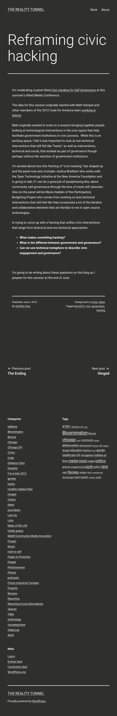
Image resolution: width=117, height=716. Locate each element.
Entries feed (15, 661)
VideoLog (13, 629)
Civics (94, 302)
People (12, 562)
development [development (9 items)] (85, 445)
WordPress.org (17, 672)
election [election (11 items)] (87, 450)
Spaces (12, 609)
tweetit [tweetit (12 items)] (84, 477)
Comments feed (17, 666)
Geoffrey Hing (22, 306)
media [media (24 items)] (73, 461)
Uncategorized (16, 624)
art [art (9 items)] (81, 427)
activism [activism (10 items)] (75, 426)
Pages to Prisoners (19, 556)
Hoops (12, 499)
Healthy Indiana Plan (20, 489)
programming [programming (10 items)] (78, 467)
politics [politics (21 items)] (100, 461)
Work (93, 10)
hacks (11, 484)
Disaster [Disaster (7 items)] (95, 446)
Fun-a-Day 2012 (17, 473)
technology (14, 619)
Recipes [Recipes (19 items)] (73, 472)
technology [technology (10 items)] (67, 477)
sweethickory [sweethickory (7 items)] (98, 472)
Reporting (14, 598)
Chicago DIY (15, 447)
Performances (16, 567)
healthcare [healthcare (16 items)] (69, 455)
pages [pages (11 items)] (91, 461)
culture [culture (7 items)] (96, 440)
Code (11, 457)
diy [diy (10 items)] (100, 445)
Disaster (13, 468)
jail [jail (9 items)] (105, 455)
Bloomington (15, 431)
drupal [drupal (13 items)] (66, 450)
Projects (13, 588)
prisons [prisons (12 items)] (66, 466)
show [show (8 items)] (89, 472)
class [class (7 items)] (78, 440)
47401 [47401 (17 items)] (66, 426)
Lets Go (12, 515)
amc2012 (79, 306)
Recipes (12, 593)
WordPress (39, 701)
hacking (100, 310)
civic (88, 306)
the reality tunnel (26, 9)
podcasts (13, 577)
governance (98, 306)
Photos (12, 572)
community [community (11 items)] (87, 440)
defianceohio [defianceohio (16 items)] (70, 445)
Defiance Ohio (16, 463)
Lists (11, 520)
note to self (14, 551)
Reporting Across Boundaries (25, 603)
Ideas (102, 302)
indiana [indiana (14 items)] (98, 455)
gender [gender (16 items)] (100, 450)
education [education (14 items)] (76, 450)
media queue (15, 530)
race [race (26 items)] (104, 466)
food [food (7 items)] (94, 451)
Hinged (12, 494)
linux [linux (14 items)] (65, 460)
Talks (11, 614)
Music (11, 546)
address (12, 426)
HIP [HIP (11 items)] (78, 455)
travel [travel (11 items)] (77, 477)
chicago (12, 442)
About (105, 10)
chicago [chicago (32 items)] (69, 439)
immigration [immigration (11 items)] (87, 455)
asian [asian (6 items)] (86, 427)
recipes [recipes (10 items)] (83, 472)
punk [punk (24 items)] (89, 466)
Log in (11, 656)
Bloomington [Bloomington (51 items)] (75, 432)
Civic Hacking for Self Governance (73, 90)
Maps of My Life (17, 525)
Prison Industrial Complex (23, 583)
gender (12, 478)
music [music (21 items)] (83, 461)
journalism (14, 510)
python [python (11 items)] (97, 467)
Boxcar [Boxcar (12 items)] (92, 433)
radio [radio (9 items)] (64, 472)
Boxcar (12, 437)
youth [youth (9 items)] (98, 477)
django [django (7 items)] (105, 446)
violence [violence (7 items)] (92, 477)
